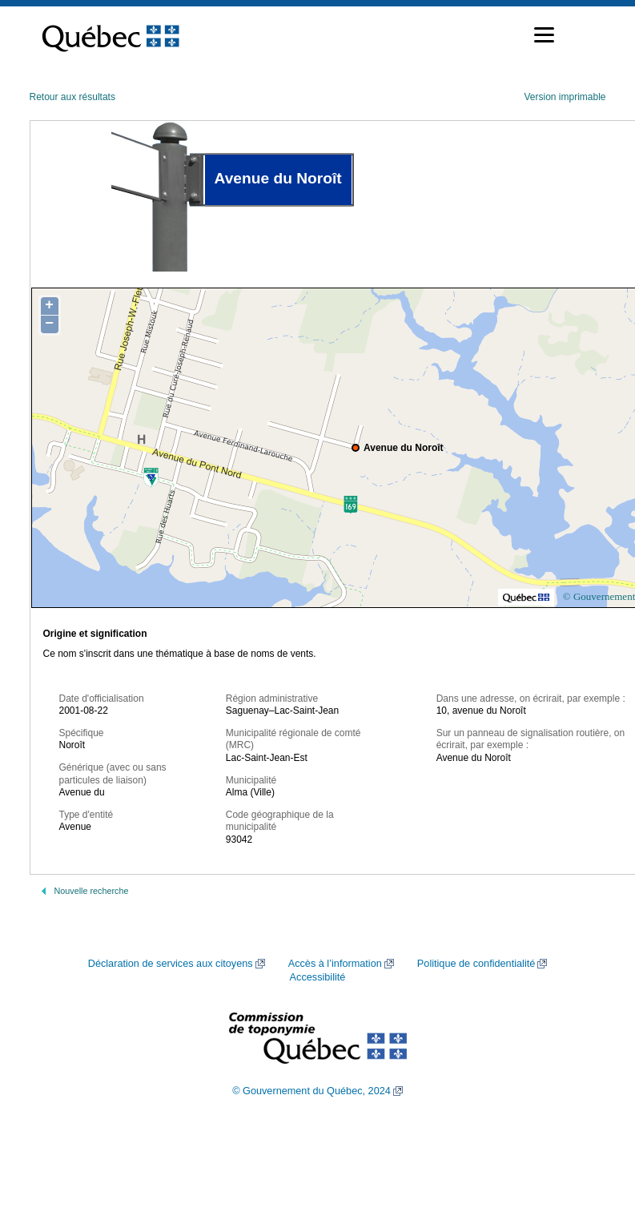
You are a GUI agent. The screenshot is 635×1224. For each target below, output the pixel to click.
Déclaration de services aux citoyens (170, 963)
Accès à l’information (335, 963)
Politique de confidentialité (476, 963)
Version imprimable (564, 97)
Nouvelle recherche (91, 891)
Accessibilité (318, 977)
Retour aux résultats (72, 97)
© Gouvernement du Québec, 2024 (311, 1091)
